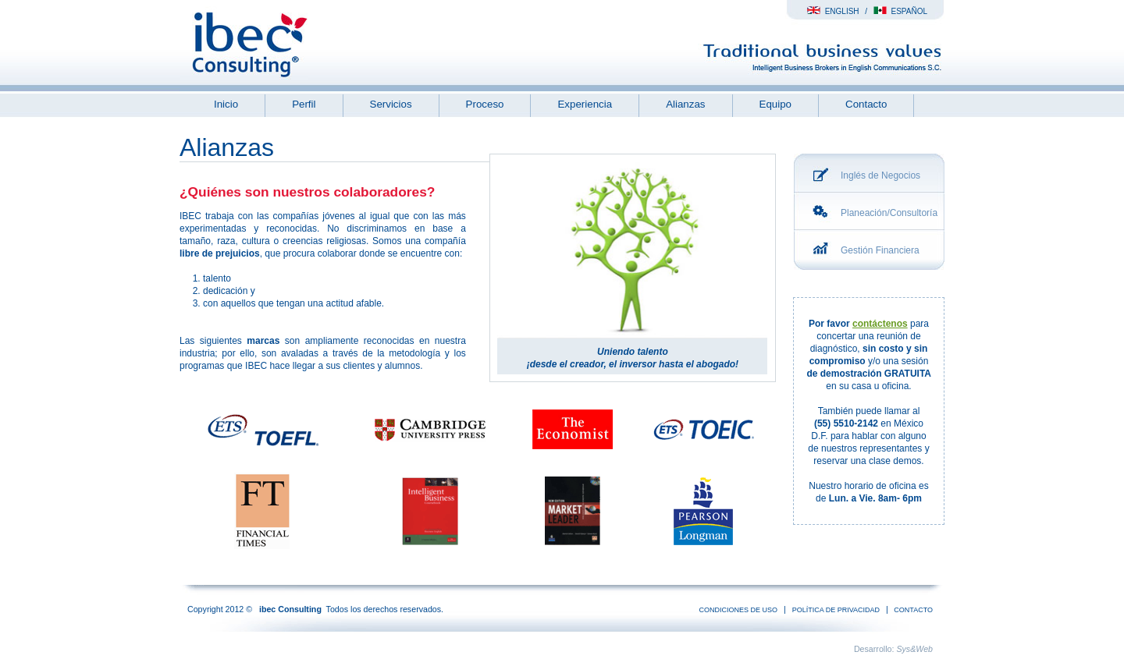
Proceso (485, 104)
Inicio (226, 104)
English (833, 11)
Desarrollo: (893, 649)
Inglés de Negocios (880, 175)
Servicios (391, 104)
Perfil (303, 104)
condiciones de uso (738, 610)
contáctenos (880, 323)
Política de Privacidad (836, 610)
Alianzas (685, 104)
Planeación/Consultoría (889, 212)
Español (900, 11)
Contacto (866, 104)
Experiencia (584, 104)
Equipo (775, 104)
